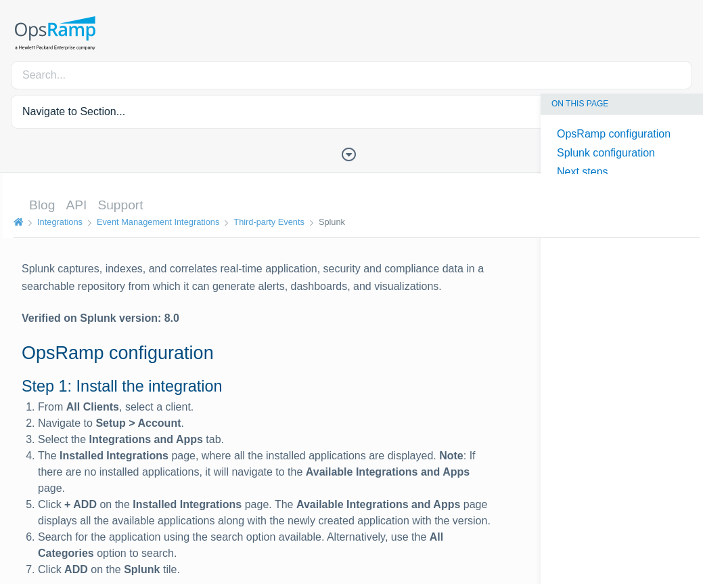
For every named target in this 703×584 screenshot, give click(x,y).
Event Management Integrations (155, 222)
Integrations (57, 222)
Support (117, 205)
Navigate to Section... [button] (73, 111)
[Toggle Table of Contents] (352, 153)
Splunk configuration (606, 153)
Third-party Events (266, 222)
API (73, 205)
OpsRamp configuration (614, 134)
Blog (39, 205)
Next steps (582, 172)
